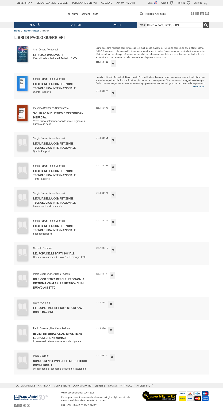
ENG (150, 2)
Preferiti (181, 2)
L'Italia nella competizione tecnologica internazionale (54, 145)
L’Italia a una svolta (48, 55)
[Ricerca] (206, 25)
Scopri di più (199, 86)
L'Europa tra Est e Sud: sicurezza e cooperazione (58, 310)
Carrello (198, 2)
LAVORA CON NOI (82, 385)
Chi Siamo (73, 14)
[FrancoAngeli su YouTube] (207, 14)
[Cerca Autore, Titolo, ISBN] (174, 25)
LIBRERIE (100, 385)
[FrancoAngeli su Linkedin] (197, 14)
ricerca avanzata (31, 31)
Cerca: (142, 25)
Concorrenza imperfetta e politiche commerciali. (60, 363)
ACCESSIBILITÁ (145, 385)
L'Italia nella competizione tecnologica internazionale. (54, 86)
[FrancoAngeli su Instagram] (202, 14)
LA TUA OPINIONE (26, 385)
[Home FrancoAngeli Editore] (37, 14)
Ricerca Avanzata (155, 13)
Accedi (164, 2)
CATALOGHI (44, 385)
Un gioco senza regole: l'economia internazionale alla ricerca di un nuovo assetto (58, 283)
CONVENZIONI (62, 385)
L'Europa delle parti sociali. (54, 253)
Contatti (85, 14)
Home (17, 31)
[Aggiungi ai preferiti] (113, 63)
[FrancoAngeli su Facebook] (192, 14)
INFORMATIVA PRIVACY (121, 385)
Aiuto (95, 14)
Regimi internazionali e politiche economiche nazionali (57, 336)
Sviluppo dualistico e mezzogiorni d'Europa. (58, 115)
